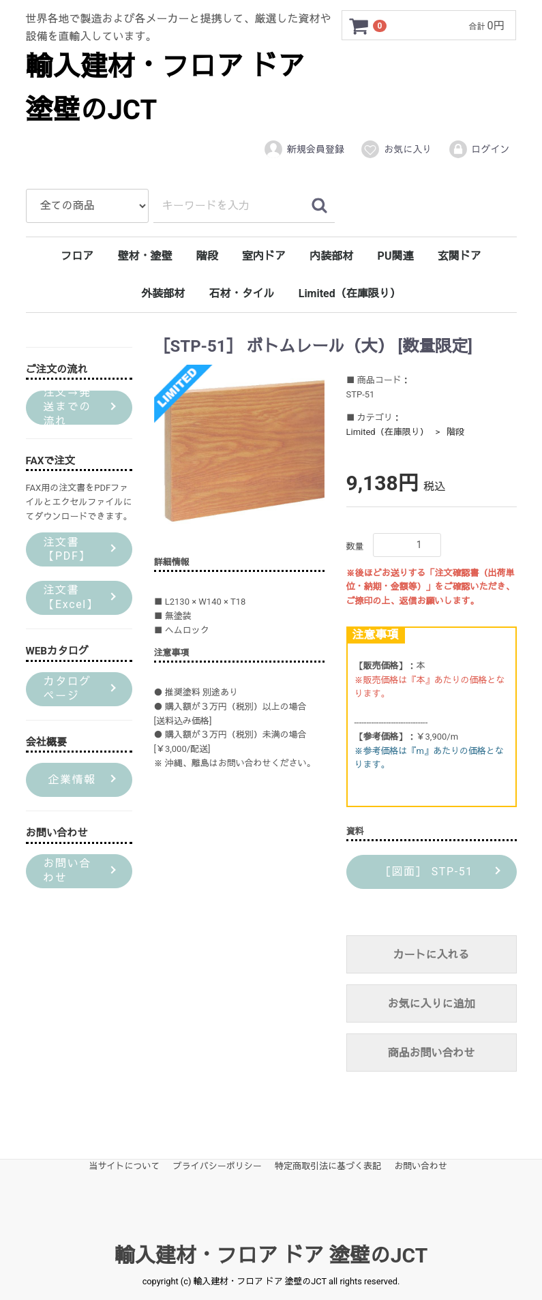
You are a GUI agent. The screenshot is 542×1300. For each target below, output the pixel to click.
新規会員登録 (303, 149)
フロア (77, 256)
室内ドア (264, 256)
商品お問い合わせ (431, 1052)
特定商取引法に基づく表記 (328, 1166)
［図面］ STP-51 (424, 871)
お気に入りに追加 (431, 1003)
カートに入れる (431, 954)
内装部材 (331, 256)
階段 (207, 256)
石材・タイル (241, 293)
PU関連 (396, 256)
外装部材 (163, 293)
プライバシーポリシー (217, 1166)
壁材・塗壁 (145, 256)
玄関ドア (459, 256)
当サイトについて (124, 1166)
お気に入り (396, 149)
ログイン (479, 149)
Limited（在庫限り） (350, 293)
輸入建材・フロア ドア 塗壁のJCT (271, 1255)
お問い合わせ (420, 1166)
